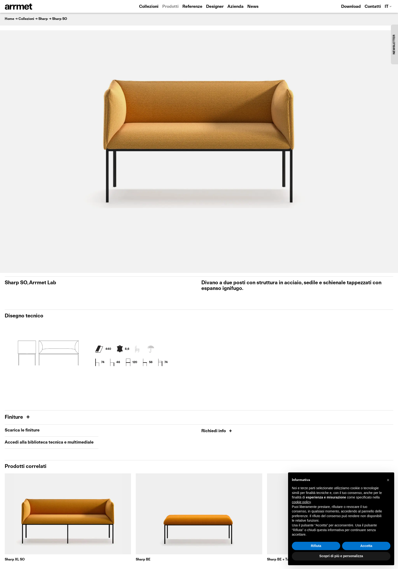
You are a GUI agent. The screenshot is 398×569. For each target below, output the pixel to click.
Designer (215, 7)
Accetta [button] (366, 546)
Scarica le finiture (22, 430)
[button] (388, 480)
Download (351, 7)
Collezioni (148, 7)
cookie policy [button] (301, 502)
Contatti (373, 7)
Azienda (235, 7)
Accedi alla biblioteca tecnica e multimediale (49, 442)
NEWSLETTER (394, 44)
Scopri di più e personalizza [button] (341, 556)
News (252, 7)
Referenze (192, 7)
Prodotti (170, 7)
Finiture (14, 417)
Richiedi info (214, 431)
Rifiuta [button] (316, 546)
